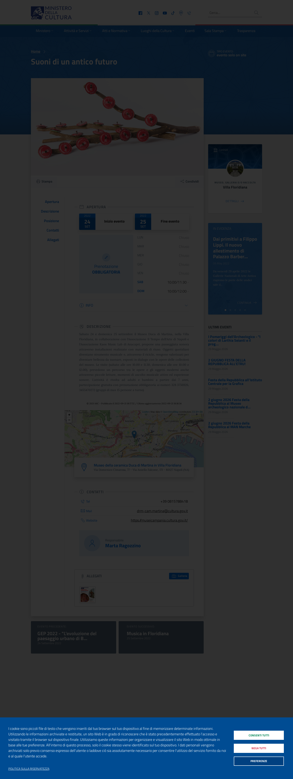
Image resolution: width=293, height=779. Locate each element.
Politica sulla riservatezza (28, 769)
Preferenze (258, 761)
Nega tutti (259, 748)
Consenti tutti (259, 734)
